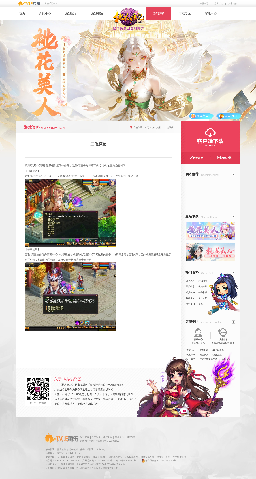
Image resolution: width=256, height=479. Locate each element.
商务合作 (119, 437)
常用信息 (190, 286)
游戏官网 (84, 437)
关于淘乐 (96, 437)
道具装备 (190, 292)
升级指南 (202, 280)
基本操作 (190, 280)
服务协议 (50, 449)
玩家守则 (73, 449)
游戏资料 (159, 13)
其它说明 (190, 304)
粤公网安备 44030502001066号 (159, 460)
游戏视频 (97, 13)
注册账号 (203, 3)
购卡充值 (232, 3)
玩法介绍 (202, 286)
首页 (22, 13)
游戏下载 (218, 3)
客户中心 (100, 449)
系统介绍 (202, 298)
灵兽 (200, 304)
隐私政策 (61, 449)
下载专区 (185, 13)
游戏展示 (71, 13)
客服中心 (211, 13)
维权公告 (107, 437)
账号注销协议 (86, 449)
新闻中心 (45, 13)
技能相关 (190, 298)
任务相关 (202, 292)
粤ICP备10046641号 (126, 460)
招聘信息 (131, 437)
